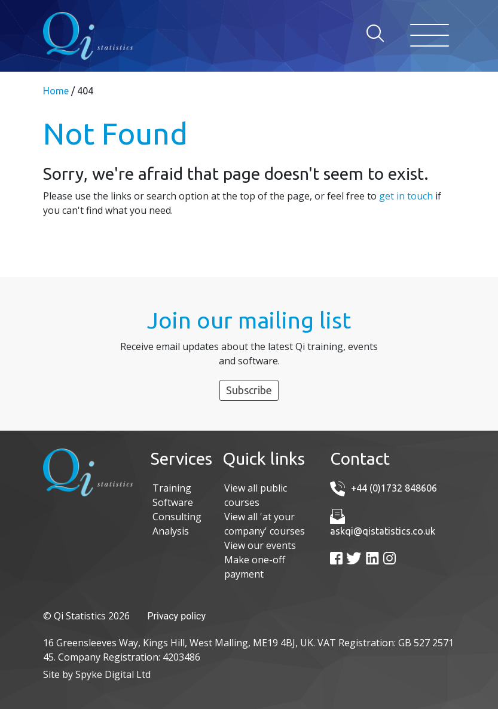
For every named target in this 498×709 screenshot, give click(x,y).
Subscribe (249, 390)
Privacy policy (177, 616)
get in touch (406, 195)
